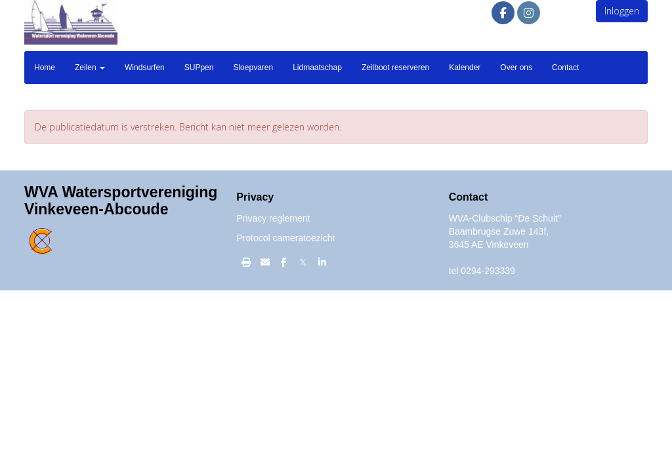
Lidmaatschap (317, 67)
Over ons (516, 67)
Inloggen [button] (621, 11)
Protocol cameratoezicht (285, 238)
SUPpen (199, 67)
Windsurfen (145, 67)
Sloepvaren (253, 67)
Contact (565, 67)
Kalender (464, 67)
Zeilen (90, 67)
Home (44, 67)
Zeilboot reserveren (395, 67)
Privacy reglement (273, 218)
